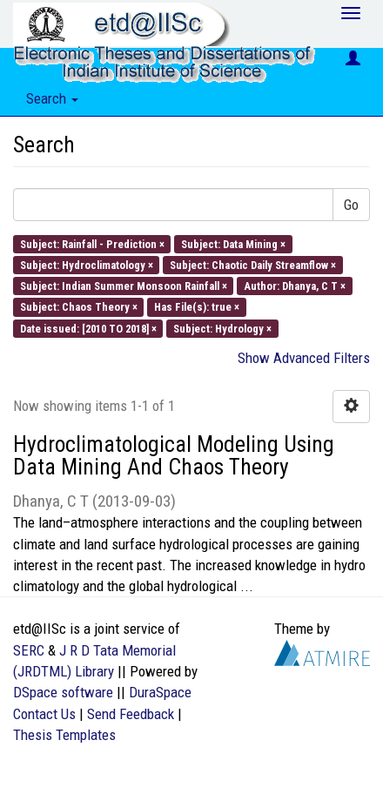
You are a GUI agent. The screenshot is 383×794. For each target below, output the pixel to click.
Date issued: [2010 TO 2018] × (88, 327)
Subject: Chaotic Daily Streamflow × (253, 264)
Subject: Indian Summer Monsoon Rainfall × (123, 286)
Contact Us (44, 714)
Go (351, 204)
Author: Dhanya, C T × (295, 286)
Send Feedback (130, 714)
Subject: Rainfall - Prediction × (92, 243)
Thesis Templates (64, 735)
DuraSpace (160, 692)
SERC (28, 650)
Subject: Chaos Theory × (79, 306)
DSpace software (63, 692)
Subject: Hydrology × (222, 327)
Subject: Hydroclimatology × (86, 264)
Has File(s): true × (196, 306)
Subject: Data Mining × (233, 243)
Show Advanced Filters (304, 358)
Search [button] (52, 98)
